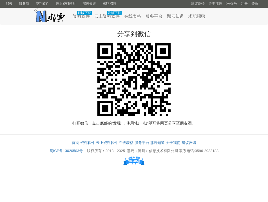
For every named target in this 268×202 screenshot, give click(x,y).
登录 (254, 4)
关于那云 (215, 4)
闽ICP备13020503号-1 (68, 151)
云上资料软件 (66, 4)
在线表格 (132, 16)
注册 (244, 4)
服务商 (24, 4)
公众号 (231, 4)
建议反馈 (198, 4)
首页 (75, 143)
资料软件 (42, 4)
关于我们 (173, 143)
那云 (9, 4)
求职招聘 (109, 4)
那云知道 (89, 4)
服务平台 (154, 16)
